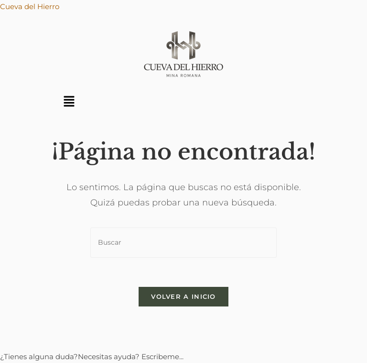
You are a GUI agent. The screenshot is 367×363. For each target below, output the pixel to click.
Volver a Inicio (183, 296)
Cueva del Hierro (29, 6)
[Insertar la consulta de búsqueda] (183, 242)
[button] (68, 102)
